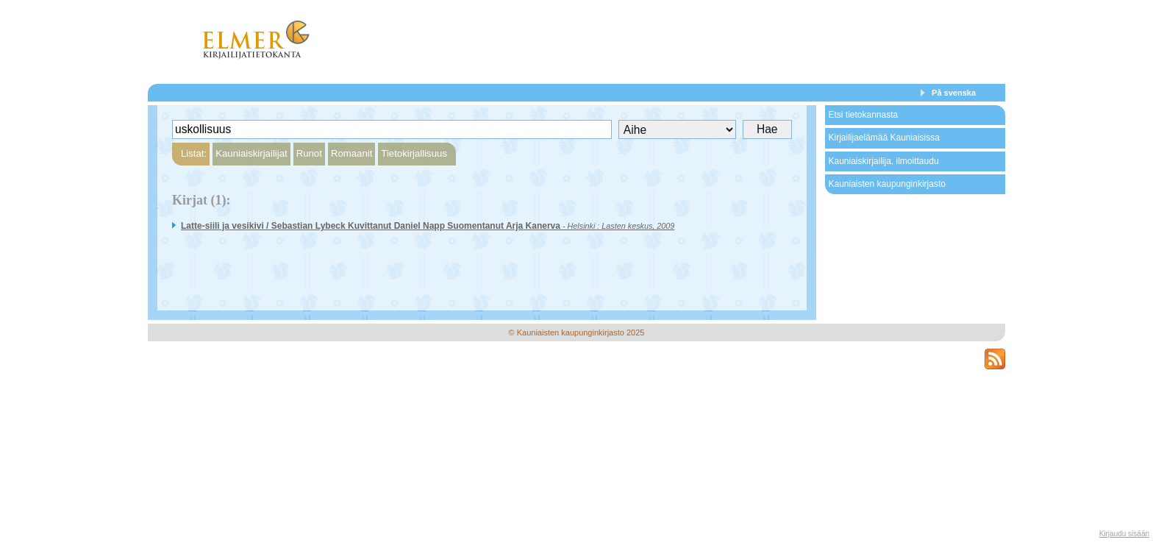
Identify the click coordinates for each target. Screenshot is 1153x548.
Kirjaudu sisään (1124, 534)
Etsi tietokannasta (863, 115)
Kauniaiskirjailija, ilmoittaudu (883, 161)
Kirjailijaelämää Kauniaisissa (883, 137)
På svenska (954, 92)
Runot (309, 153)
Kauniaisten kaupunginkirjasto (886, 184)
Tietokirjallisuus (414, 153)
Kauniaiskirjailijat (251, 153)
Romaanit (351, 153)
